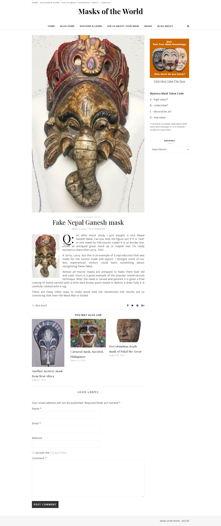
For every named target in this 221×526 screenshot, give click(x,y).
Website (37, 438)
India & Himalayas (88, 217)
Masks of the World (110, 11)
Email (36, 423)
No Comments (96, 228)
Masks (148, 26)
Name (36, 408)
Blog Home (67, 26)
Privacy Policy (58, 452)
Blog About (165, 26)
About (95, 2)
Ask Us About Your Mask (76, 2)
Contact (106, 2)
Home (35, 2)
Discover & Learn (49, 2)
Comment (39, 458)
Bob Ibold (41, 305)
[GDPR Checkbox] (33, 453)
